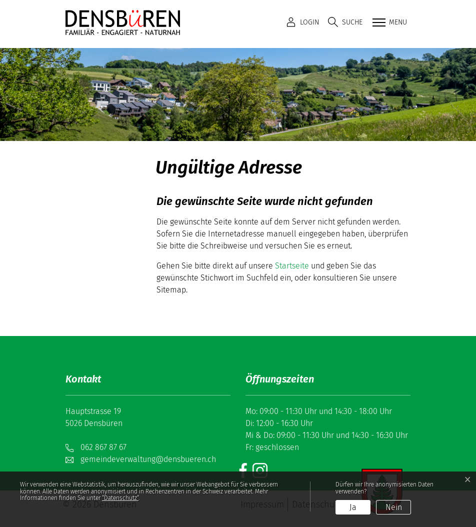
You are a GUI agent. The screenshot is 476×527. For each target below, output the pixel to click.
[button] (345, 22)
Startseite (292, 265)
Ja (353, 507)
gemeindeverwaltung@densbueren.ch (148, 459)
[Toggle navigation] (388, 23)
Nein (394, 507)
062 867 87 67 (103, 447)
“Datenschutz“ (120, 498)
